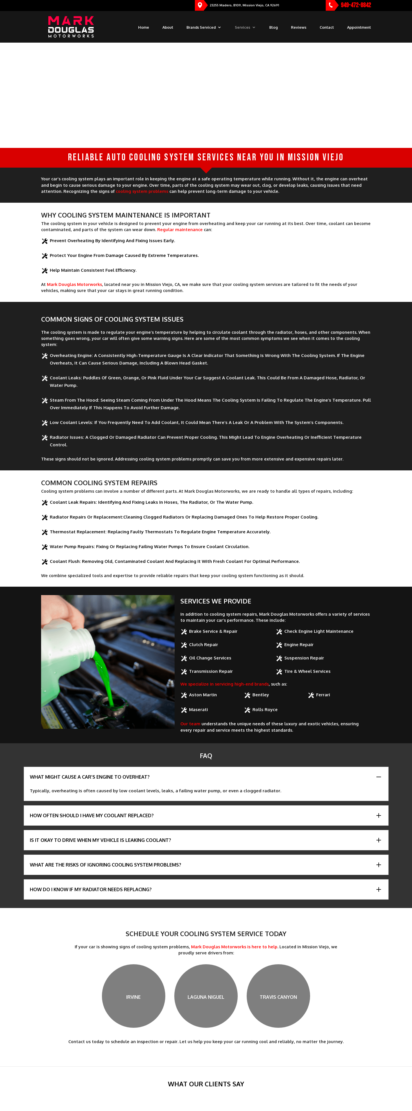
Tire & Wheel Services (307, 671)
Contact (327, 27)
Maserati (198, 709)
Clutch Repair (203, 644)
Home (143, 27)
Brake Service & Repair (213, 631)
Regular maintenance (180, 229)
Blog (273, 27)
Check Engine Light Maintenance (319, 631)
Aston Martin (203, 694)
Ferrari (323, 694)
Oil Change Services (210, 658)
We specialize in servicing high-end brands (224, 683)
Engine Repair (299, 644)
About (167, 27)
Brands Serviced (201, 27)
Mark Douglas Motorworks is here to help (234, 946)
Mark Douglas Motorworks (74, 284)
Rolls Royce (265, 709)
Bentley (260, 694)
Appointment (359, 27)
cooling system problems (142, 191)
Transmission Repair (211, 671)
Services (242, 27)
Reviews (298, 27)
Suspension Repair (304, 658)
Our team (190, 723)
